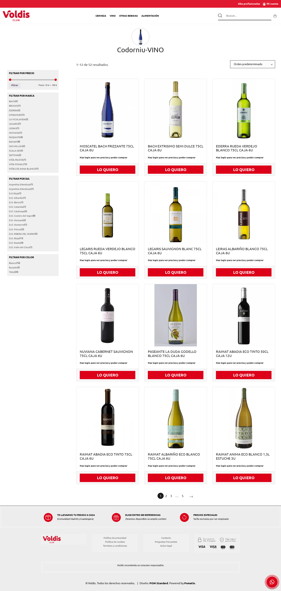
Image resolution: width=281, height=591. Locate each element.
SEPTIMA (13, 155)
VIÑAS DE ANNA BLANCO (22, 168)
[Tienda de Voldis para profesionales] (16, 15)
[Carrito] (275, 16)
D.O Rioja (14, 193)
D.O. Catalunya (16, 211)
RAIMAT (13, 142)
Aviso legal (166, 545)
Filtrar (14, 85)
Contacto (166, 538)
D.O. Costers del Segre (21, 216)
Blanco (12, 263)
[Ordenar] (252, 64)
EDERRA (13, 110)
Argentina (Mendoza (19, 184)
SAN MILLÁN (15, 146)
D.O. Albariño (16, 198)
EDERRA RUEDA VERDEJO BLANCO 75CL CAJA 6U (236, 148)
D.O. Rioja (14, 238)
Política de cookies (115, 542)
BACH (12, 101)
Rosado (13, 267)
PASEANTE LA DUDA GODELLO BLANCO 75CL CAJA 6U (172, 354)
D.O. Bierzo (15, 202)
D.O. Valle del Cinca (19, 247)
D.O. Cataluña (16, 207)
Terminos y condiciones (115, 545)
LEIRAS (12, 128)
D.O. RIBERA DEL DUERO (22, 234)
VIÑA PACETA (16, 160)
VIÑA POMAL (16, 164)
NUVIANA (14, 133)
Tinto (11, 272)
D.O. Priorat (15, 229)
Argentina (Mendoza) (20, 189)
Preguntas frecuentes (166, 542)
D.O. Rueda (15, 243)
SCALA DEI (14, 151)
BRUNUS (13, 106)
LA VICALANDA (17, 119)
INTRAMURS (15, 115)
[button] (272, 582)
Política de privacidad (115, 538)
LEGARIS (13, 124)
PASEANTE (14, 137)
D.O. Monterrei (16, 225)
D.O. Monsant (16, 220)
